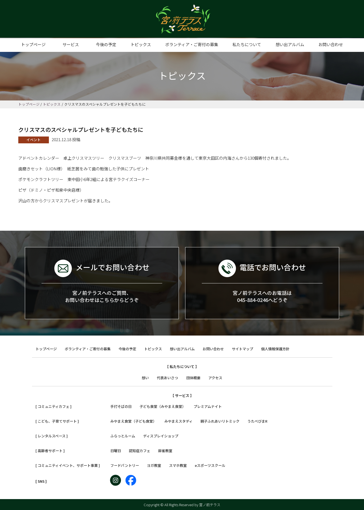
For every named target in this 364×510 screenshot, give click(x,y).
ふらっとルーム (122, 435)
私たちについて (246, 44)
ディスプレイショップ (160, 435)
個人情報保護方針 (275, 348)
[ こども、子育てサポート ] (57, 421)
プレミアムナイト (208, 406)
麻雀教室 (165, 450)
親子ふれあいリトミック (219, 421)
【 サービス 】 (182, 395)
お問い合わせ (330, 44)
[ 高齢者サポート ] (50, 450)
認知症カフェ (139, 450)
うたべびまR (257, 421)
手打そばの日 (121, 406)
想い (145, 377)
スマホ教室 (178, 465)
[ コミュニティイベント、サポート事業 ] (67, 465)
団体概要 (193, 377)
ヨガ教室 (154, 465)
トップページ (33, 44)
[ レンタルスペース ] (51, 435)
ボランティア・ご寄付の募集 (191, 44)
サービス (71, 44)
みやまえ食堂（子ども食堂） (133, 421)
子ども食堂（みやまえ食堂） (163, 406)
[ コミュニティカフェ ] (53, 406)
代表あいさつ (167, 377)
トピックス (141, 44)
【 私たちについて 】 (182, 366)
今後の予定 (106, 44)
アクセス (215, 377)
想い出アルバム (290, 44)
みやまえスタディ (178, 421)
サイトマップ (242, 348)
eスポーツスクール (210, 465)
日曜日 (115, 450)
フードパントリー (124, 465)
